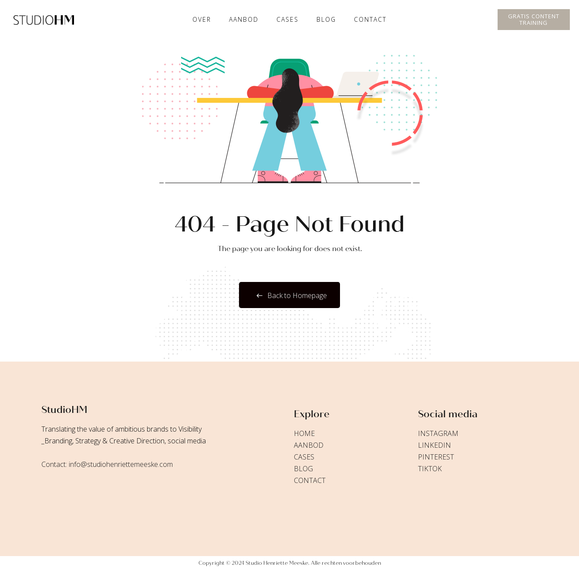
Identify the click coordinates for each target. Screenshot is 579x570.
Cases (304, 457)
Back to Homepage (289, 295)
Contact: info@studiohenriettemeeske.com (107, 464)
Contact (370, 19)
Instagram (438, 433)
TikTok (430, 468)
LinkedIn (434, 445)
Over (201, 19)
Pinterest (436, 457)
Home (304, 433)
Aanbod (244, 19)
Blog (326, 19)
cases (287, 19)
